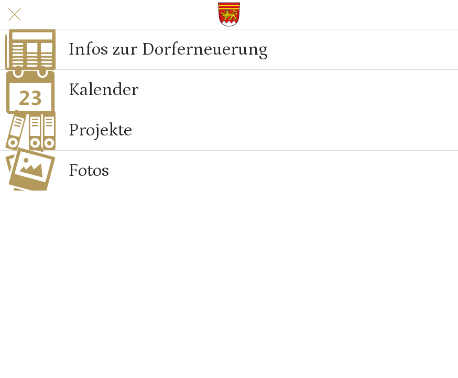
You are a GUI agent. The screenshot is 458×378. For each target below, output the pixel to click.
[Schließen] (14, 14)
